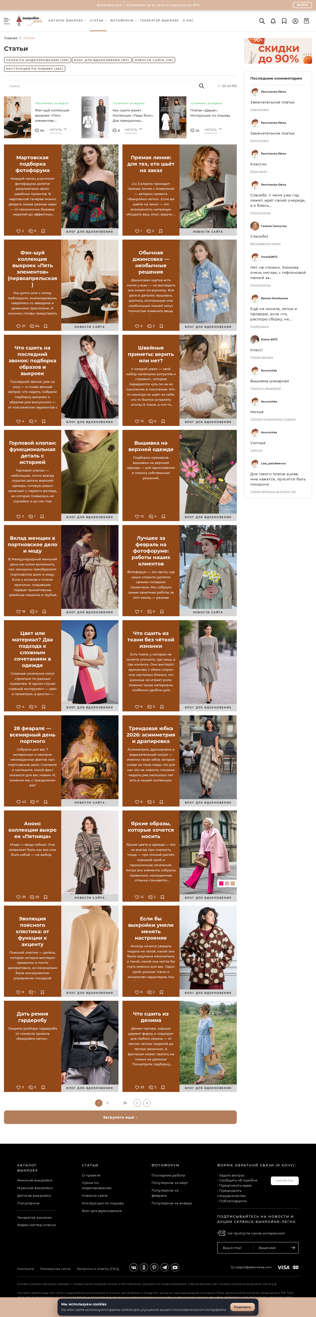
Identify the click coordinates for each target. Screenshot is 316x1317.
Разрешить (242, 1307)
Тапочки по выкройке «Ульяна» (273, 419)
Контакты (25, 1269)
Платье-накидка (261, 357)
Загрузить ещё (120, 1117)
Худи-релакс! (259, 109)
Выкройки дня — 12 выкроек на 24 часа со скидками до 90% (148, 5)
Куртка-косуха (260, 212)
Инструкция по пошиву (103, 1203)
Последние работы (168, 1175)
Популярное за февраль (165, 1192)
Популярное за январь (172, 1203)
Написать (284, 1180)
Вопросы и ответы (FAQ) (98, 1269)
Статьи (90, 1165)
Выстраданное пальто (265, 243)
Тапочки (256, 450)
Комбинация (259, 326)
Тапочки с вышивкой (265, 388)
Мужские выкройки (35, 1188)
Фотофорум (166, 1165)
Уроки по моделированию (37, 60)
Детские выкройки (34, 1195)
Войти (302, 5)
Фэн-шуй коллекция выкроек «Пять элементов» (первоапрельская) (52, 116)
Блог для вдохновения (101, 60)
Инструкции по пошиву (34, 68)
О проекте (91, 1175)
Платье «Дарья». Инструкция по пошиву (210, 112)
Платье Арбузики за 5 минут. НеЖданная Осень (275, 491)
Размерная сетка (55, 1269)
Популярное (28, 1203)
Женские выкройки (34, 1180)
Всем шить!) (258, 171)
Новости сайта (154, 60)
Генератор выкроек (34, 1217)
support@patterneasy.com (254, 1267)
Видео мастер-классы (36, 1225)
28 (125, 1103)
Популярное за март (170, 1183)
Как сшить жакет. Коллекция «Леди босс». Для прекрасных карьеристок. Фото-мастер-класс (133, 116)
